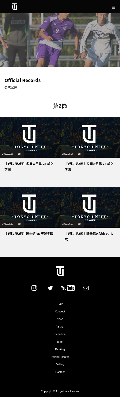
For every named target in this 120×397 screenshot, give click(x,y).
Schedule (60, 334)
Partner (60, 326)
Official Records (60, 357)
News (60, 319)
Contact (59, 372)
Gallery (60, 364)
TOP (60, 304)
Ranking (60, 349)
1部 (19, 154)
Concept (60, 311)
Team (60, 341)
